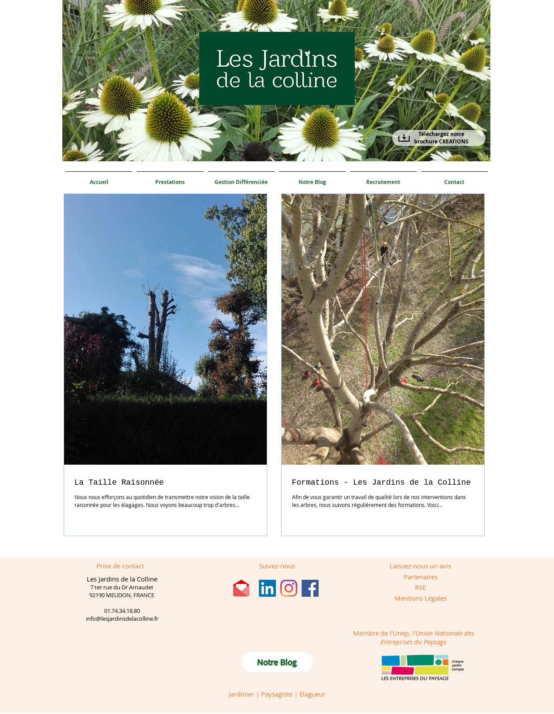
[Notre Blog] (277, 662)
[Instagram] (288, 588)
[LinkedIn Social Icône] (267, 588)
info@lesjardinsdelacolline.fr (122, 618)
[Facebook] (310, 588)
